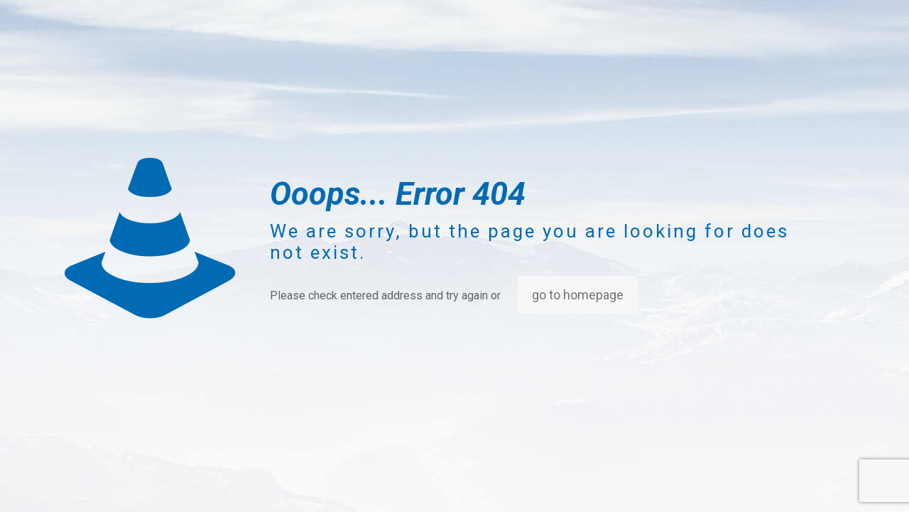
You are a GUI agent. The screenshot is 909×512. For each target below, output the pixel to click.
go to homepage (578, 294)
